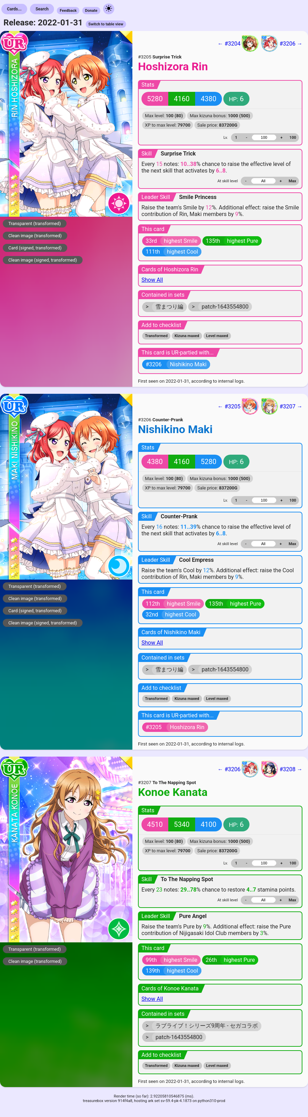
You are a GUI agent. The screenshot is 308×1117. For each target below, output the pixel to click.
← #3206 (238, 769)
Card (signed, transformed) (35, 247)
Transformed (156, 336)
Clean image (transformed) (35, 235)
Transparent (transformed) (34, 223)
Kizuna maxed (187, 336)
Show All (152, 280)
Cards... (14, 9)
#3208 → (281, 769)
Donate (91, 10)
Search (42, 9)
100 (293, 137)
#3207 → (281, 406)
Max (292, 181)
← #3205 (238, 406)
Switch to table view (105, 24)
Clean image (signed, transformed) (42, 260)
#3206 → (281, 43)
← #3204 (238, 43)
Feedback (68, 10)
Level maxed (217, 336)
